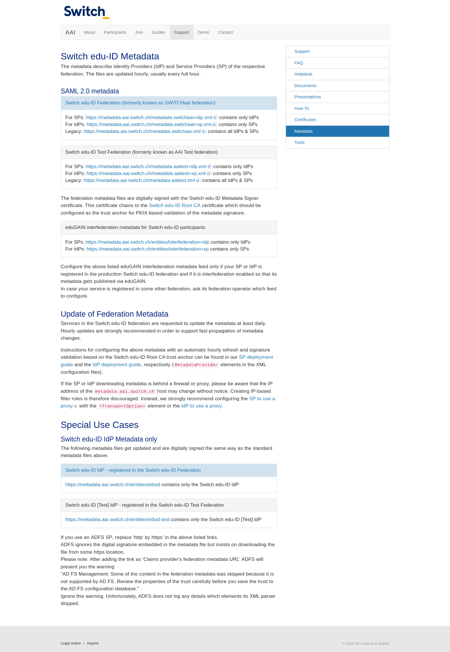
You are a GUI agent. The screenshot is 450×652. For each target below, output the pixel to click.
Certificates (305, 119)
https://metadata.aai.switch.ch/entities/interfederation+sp (147, 249)
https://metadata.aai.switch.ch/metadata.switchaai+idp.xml (149, 117)
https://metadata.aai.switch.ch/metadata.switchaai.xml (142, 131)
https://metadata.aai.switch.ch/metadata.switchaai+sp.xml (148, 124)
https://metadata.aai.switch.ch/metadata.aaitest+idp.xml (146, 166)
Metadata (304, 131)
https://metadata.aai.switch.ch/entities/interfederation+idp (147, 242)
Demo (203, 32)
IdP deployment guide (117, 364)
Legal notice (71, 643)
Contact (225, 32)
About (89, 32)
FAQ (299, 62)
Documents (306, 85)
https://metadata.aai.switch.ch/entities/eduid (112, 484)
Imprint (92, 643)
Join (139, 32)
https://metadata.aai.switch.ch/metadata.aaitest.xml (139, 180)
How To (302, 108)
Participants (115, 32)
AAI (70, 32)
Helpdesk (304, 74)
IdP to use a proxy (201, 406)
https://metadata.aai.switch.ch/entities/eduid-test (117, 519)
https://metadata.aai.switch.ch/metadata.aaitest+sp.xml (146, 173)
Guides (158, 32)
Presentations (308, 96)
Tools (300, 142)
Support (181, 32)
